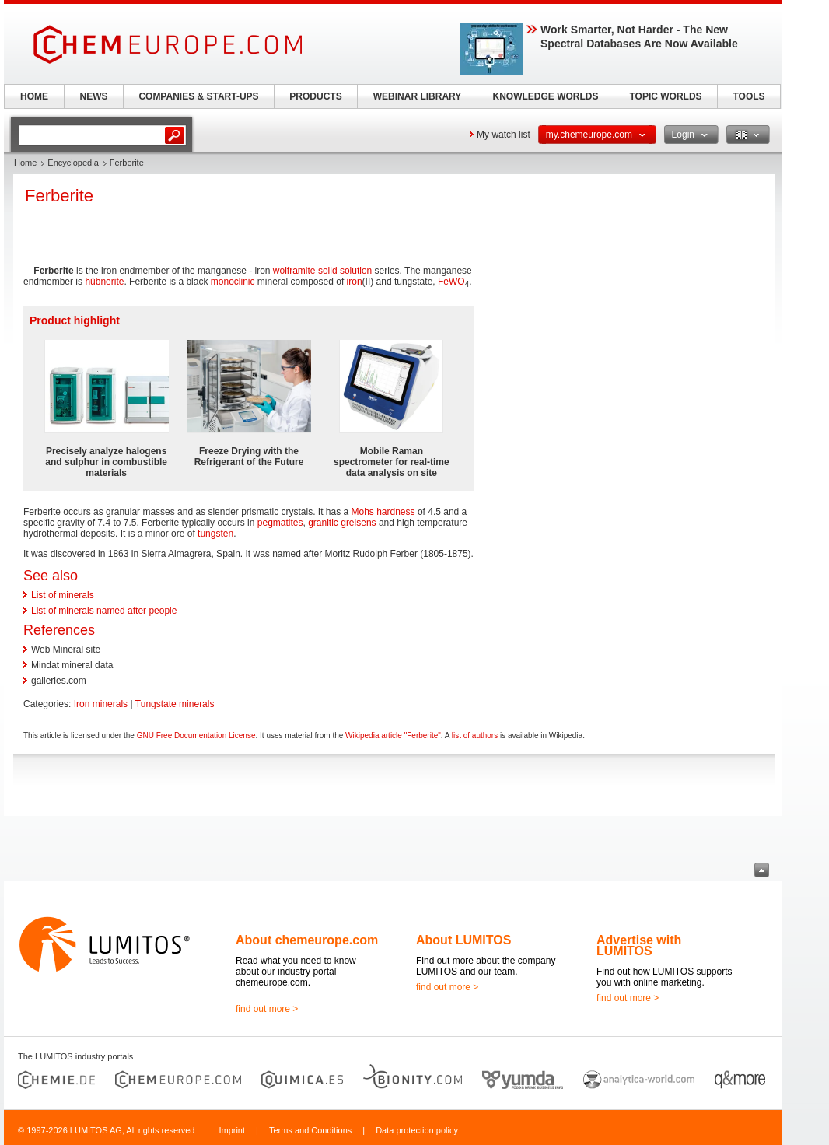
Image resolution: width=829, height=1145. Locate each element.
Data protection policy (417, 1130)
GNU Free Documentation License (196, 735)
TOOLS (748, 96)
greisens (358, 522)
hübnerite (104, 281)
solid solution (345, 270)
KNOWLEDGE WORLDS (546, 96)
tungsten (215, 533)
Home (25, 162)
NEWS (94, 96)
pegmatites (280, 522)
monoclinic (233, 281)
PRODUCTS (315, 96)
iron (354, 281)
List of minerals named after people (104, 610)
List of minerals (62, 595)
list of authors (475, 735)
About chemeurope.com (307, 940)
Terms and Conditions (310, 1130)
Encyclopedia (72, 162)
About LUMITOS (463, 940)
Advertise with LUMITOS (638, 945)
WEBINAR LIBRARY (417, 96)
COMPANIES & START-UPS (198, 96)
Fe (443, 281)
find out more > (267, 1008)
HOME (34, 96)
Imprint (232, 1130)
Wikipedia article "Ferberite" (393, 735)
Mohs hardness (383, 511)
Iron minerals (101, 704)
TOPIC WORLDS (665, 96)
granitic (323, 522)
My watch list (503, 134)
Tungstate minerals (175, 704)
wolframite (294, 270)
